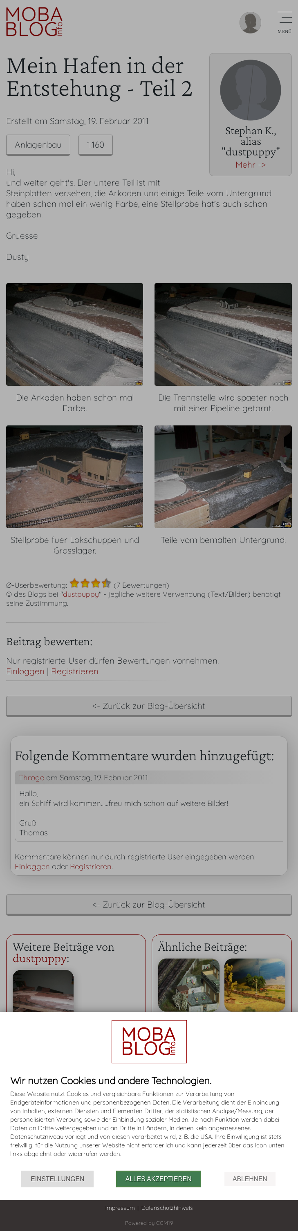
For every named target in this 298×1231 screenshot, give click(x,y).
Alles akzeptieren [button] (158, 1179)
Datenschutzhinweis (167, 1207)
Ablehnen (250, 1179)
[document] (149, 1123)
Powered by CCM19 (149, 1223)
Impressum (120, 1207)
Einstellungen (57, 1179)
